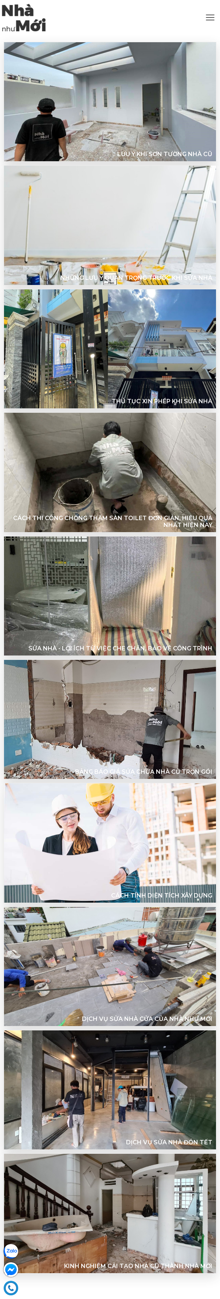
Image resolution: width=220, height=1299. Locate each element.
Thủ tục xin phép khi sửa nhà (162, 401)
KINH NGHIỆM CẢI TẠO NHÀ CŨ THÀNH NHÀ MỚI (138, 1266)
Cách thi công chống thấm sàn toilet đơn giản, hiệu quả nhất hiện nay (112, 521)
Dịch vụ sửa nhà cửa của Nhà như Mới (147, 1018)
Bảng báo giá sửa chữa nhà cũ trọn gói (143, 771)
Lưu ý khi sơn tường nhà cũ (164, 154)
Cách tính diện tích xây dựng (161, 895)
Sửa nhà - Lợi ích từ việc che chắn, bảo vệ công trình (120, 648)
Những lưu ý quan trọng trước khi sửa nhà (136, 277)
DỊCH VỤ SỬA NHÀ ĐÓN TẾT (169, 1142)
